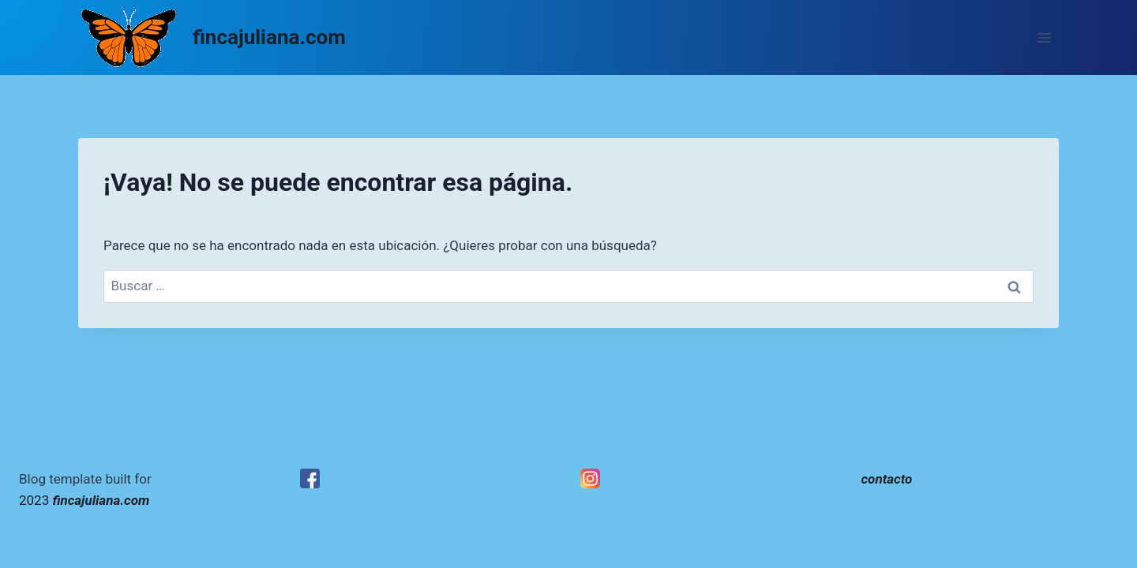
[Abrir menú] (1044, 37)
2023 (84, 500)
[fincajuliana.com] (212, 37)
